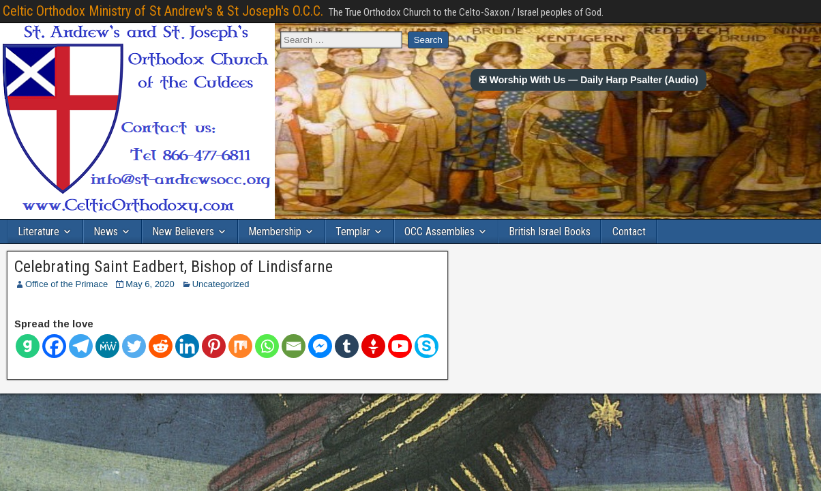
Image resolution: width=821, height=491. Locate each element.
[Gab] (28, 346)
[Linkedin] (187, 346)
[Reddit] (161, 346)
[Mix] (240, 346)
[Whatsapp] (267, 346)
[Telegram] (81, 346)
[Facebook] (54, 346)
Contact (629, 231)
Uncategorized (221, 284)
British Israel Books (550, 231)
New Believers (183, 231)
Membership (274, 231)
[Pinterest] (214, 346)
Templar (352, 231)
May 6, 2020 (150, 284)
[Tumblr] (347, 346)
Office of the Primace (66, 284)
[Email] (293, 346)
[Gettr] (373, 346)
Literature (38, 231)
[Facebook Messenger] (320, 346)
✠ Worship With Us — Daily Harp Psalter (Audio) (588, 79)
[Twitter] (134, 346)
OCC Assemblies (439, 231)
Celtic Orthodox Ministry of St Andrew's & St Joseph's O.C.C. (163, 11)
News (105, 231)
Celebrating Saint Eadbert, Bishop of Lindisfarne (173, 266)
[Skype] (426, 346)
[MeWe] (107, 346)
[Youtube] (400, 346)
